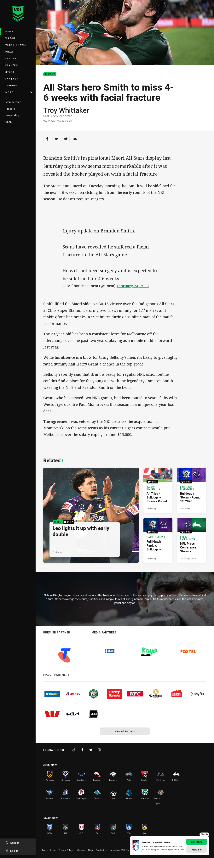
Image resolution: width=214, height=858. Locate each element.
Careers (81, 850)
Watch (10, 38)
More (18, 92)
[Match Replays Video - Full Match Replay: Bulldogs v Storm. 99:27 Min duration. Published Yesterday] (158, 540)
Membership (13, 102)
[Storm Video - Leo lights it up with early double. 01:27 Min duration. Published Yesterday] (91, 515)
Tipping (11, 85)
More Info (197, 849)
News (9, 31)
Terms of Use (48, 850)
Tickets (10, 108)
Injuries (49, 74)
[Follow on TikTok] (73, 749)
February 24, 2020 (133, 285)
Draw (9, 51)
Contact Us (101, 850)
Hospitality (12, 115)
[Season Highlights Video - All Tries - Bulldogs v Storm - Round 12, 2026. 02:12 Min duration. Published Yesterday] (158, 490)
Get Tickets (196, 841)
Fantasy (11, 78)
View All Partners (125, 731)
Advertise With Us (119, 850)
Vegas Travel (16, 44)
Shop (8, 122)
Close (204, 834)
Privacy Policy (66, 850)
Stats (9, 71)
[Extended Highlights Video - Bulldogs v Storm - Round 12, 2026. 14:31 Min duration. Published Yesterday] (191, 490)
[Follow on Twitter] (90, 749)
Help (90, 850)
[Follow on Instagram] (99, 749)
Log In (12, 851)
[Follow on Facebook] (82, 749)
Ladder (10, 58)
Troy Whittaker (66, 110)
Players (11, 65)
